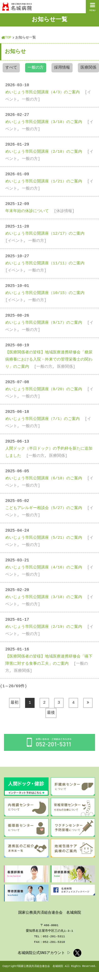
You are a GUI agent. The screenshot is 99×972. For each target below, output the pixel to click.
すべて (11, 67)
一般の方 (36, 67)
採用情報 (62, 67)
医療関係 (88, 67)
